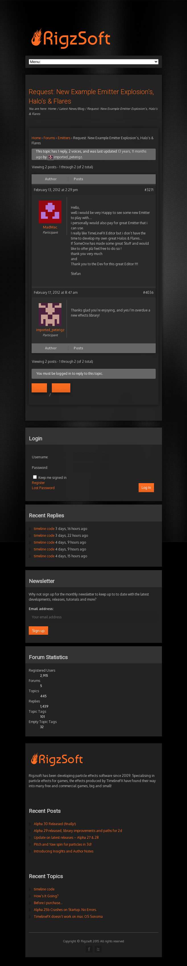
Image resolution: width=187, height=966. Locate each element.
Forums (49, 138)
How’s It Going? (46, 896)
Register (61, 388)
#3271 (149, 190)
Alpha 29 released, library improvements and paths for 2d (78, 831)
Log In (146, 488)
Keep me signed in (52, 477)
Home (52, 109)
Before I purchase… (48, 903)
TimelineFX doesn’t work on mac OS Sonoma (68, 916)
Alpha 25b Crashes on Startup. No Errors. (65, 910)
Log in (39, 388)
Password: (40, 467)
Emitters (64, 138)
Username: (40, 457)
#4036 (148, 292)
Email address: (41, 609)
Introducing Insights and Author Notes (63, 851)
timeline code (44, 528)
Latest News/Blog (71, 109)
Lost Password (43, 488)
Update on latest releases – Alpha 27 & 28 (66, 837)
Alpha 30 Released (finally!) (55, 824)
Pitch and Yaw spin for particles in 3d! (63, 844)
